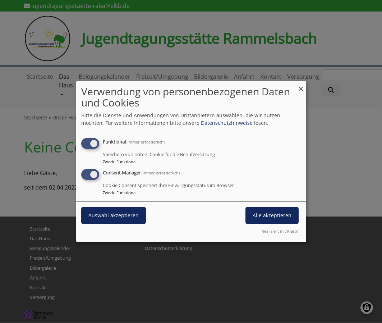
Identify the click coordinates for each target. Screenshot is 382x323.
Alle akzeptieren (272, 215)
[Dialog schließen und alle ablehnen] (300, 85)
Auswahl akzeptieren (113, 215)
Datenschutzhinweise (227, 122)
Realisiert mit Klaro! (280, 231)
